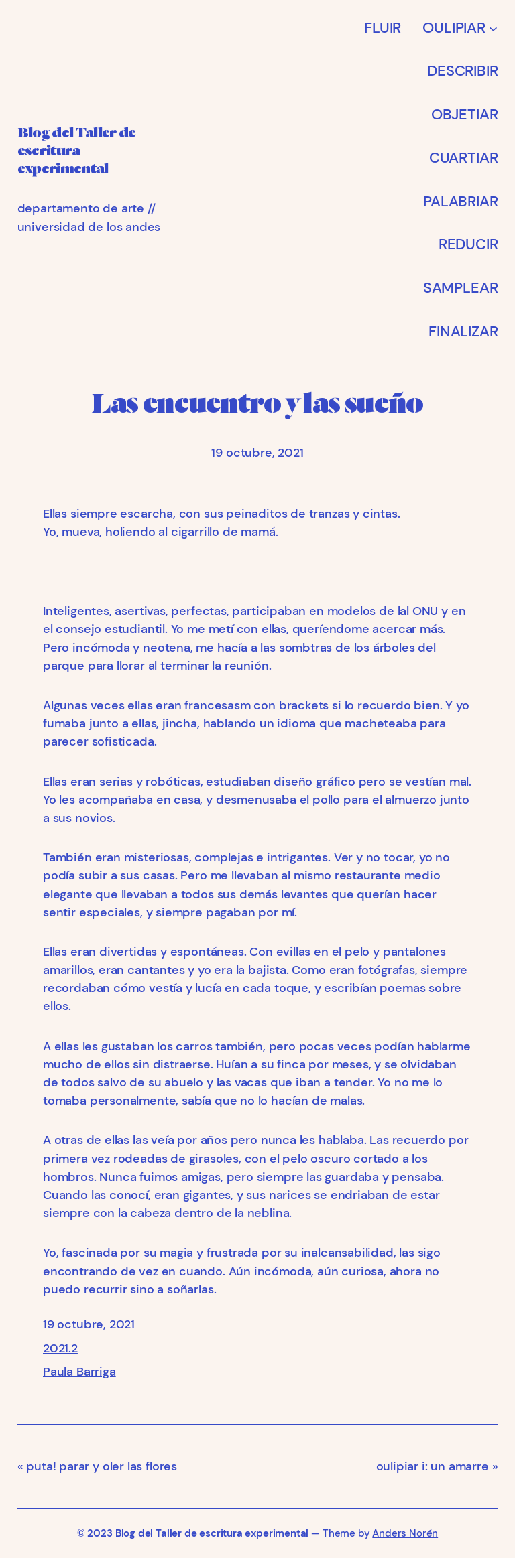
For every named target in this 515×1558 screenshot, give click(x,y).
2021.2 (60, 1348)
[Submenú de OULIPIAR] (493, 27)
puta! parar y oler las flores (101, 1466)
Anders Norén (405, 1533)
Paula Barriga (79, 1372)
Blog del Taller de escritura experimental (212, 1533)
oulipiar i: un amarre (432, 1466)
